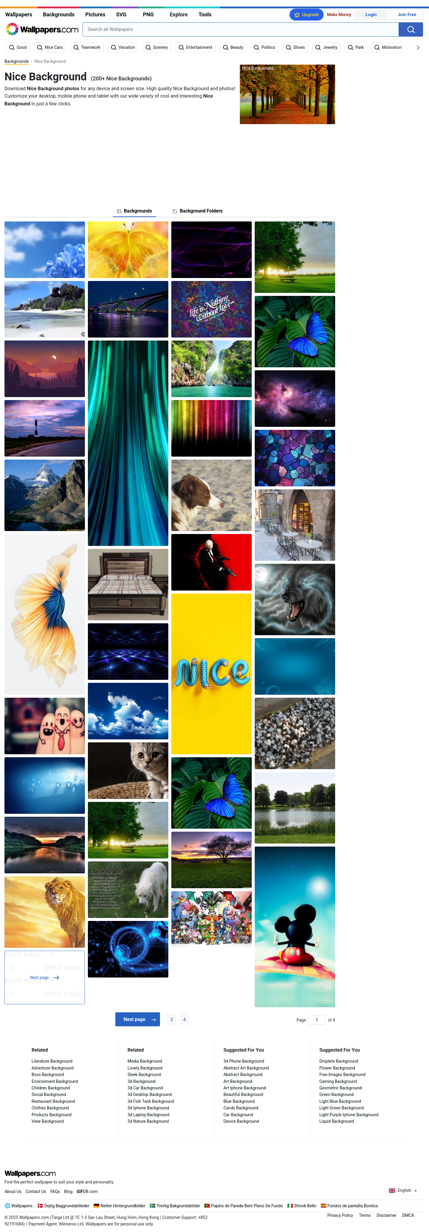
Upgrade (310, 14)
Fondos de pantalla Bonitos (352, 1205)
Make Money (339, 14)
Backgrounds (58, 14)
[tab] (134, 211)
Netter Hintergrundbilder (122, 1205)
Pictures (95, 14)
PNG (148, 14)
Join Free (407, 14)
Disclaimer (386, 1215)
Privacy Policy (340, 1215)
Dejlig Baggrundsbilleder (66, 1205)
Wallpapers (18, 14)
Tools (205, 14)
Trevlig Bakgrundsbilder (178, 1205)
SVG (121, 14)
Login (371, 14)
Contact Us (36, 1191)
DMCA (408, 1215)
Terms (365, 1215)
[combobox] (241, 29)
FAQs (55, 1191)
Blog (68, 1191)
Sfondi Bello (305, 1205)
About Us (12, 1191)
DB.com (87, 1191)
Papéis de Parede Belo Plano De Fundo (247, 1205)
